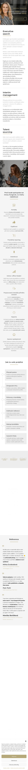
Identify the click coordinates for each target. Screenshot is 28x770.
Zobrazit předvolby (14, 764)
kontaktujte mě (19, 6)
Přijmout (14, 756)
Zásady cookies (6, 768)
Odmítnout (14, 760)
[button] (26, 741)
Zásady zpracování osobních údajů (17, 768)
